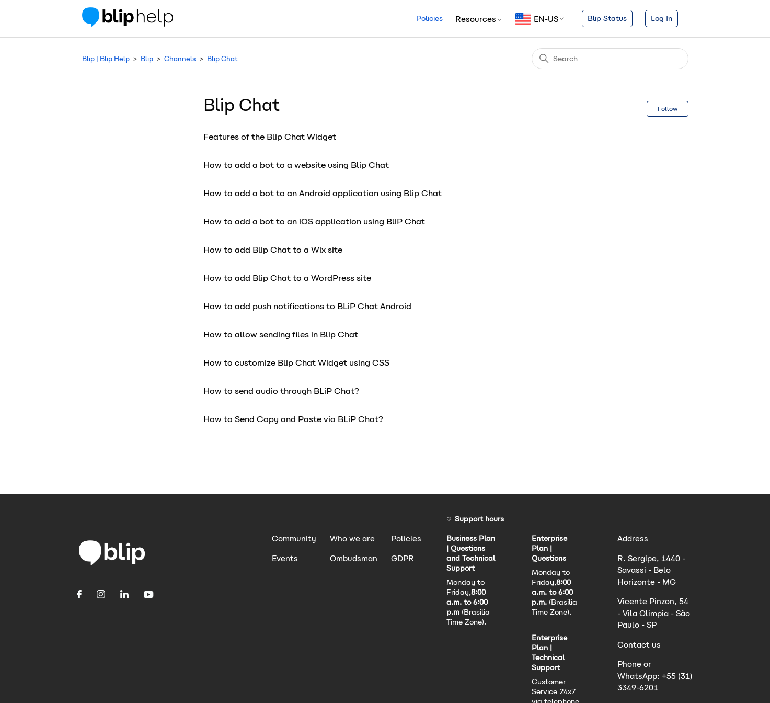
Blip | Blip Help (106, 58)
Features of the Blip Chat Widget (269, 136)
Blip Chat (222, 58)
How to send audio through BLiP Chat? (281, 390)
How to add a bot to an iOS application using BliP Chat (314, 221)
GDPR (402, 558)
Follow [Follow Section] (667, 108)
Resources (478, 19)
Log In (661, 18)
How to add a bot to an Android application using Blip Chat (322, 193)
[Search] (610, 58)
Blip (147, 58)
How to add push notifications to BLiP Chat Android (307, 306)
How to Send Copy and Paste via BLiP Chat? (293, 419)
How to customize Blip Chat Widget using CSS (296, 362)
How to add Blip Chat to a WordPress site (287, 278)
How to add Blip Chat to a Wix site (272, 249)
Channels (180, 58)
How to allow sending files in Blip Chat (280, 334)
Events (285, 558)
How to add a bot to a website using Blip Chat (296, 165)
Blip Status (607, 18)
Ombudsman (353, 558)
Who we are (352, 538)
